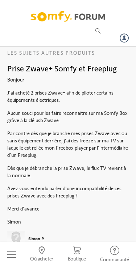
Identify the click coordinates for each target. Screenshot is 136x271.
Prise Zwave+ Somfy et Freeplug (62, 68)
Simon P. (36, 238)
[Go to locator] (41, 254)
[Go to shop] (77, 254)
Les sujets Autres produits (51, 53)
